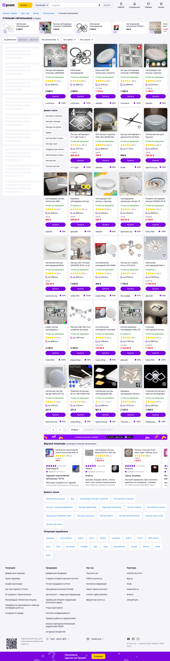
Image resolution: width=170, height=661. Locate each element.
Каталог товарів (10, 13)
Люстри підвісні (134, 507)
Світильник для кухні (55, 498)
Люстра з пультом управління (59, 507)
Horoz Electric (66, 538)
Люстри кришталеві (87, 507)
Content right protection (97, 594)
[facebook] (133, 639)
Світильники (48, 13)
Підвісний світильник (111, 507)
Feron (140, 538)
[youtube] (128, 639)
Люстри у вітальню (85, 515)
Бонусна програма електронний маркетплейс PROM (60, 625)
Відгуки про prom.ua (95, 599)
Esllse (157, 546)
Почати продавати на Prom (58, 584)
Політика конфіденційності (58, 613)
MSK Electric (153, 538)
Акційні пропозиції (13, 584)
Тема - (55, 639)
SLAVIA (134, 546)
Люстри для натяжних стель (58, 515)
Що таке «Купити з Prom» (16, 589)
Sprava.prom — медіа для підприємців (63, 594)
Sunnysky (50, 538)
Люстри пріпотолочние (129, 515)
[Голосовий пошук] (99, 5)
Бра (72, 498)
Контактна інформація (96, 584)
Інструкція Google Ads (55, 631)
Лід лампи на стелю (156, 507)
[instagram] (138, 639)
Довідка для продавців (56, 573)
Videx (105, 546)
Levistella (116, 538)
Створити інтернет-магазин (58, 578)
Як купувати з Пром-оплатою (18, 594)
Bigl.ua (130, 578)
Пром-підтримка (12, 578)
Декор (36, 13)
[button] (55, 96)
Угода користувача (54, 607)
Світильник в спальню (124, 498)
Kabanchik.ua (133, 589)
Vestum (146, 546)
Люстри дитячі (106, 515)
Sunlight (84, 546)
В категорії (42, 5)
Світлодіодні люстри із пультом (94, 498)
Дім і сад (25, 13)
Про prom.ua (92, 573)
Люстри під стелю (54, 524)
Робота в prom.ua (94, 578)
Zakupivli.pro (132, 599)
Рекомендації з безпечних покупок (21, 599)
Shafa (129, 584)
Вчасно (130, 594)
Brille (48, 555)
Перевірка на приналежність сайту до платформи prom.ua (22, 606)
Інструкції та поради (14, 613)
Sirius (91, 538)
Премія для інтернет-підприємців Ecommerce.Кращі (61, 601)
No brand (70, 546)
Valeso (81, 538)
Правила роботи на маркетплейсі (61, 618)
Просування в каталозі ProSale (59, 589)
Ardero (129, 538)
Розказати (98, 656)
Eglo (95, 546)
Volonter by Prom (134, 573)
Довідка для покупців (15, 573)
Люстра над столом (154, 515)
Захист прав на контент (96, 589)
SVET (58, 546)
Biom (48, 546)
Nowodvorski (119, 546)
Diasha (103, 538)
